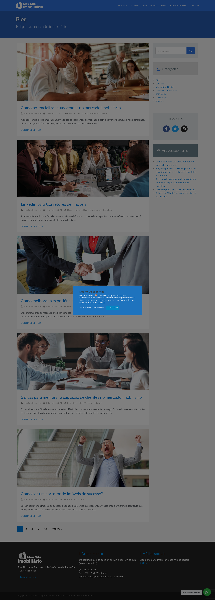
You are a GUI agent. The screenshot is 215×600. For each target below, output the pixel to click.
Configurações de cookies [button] (92, 307)
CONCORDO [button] (113, 307)
